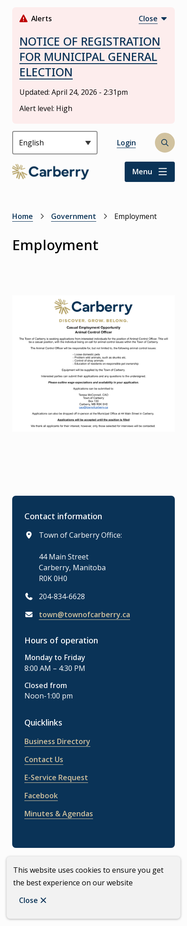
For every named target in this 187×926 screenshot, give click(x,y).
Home (22, 216)
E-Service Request (56, 777)
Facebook (41, 795)
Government (73, 216)
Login (126, 143)
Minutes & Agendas (58, 814)
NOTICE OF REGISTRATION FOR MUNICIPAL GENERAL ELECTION (89, 56)
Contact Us (43, 759)
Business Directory (57, 741)
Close (28, 900)
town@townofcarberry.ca (84, 614)
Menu (142, 172)
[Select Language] (55, 142)
